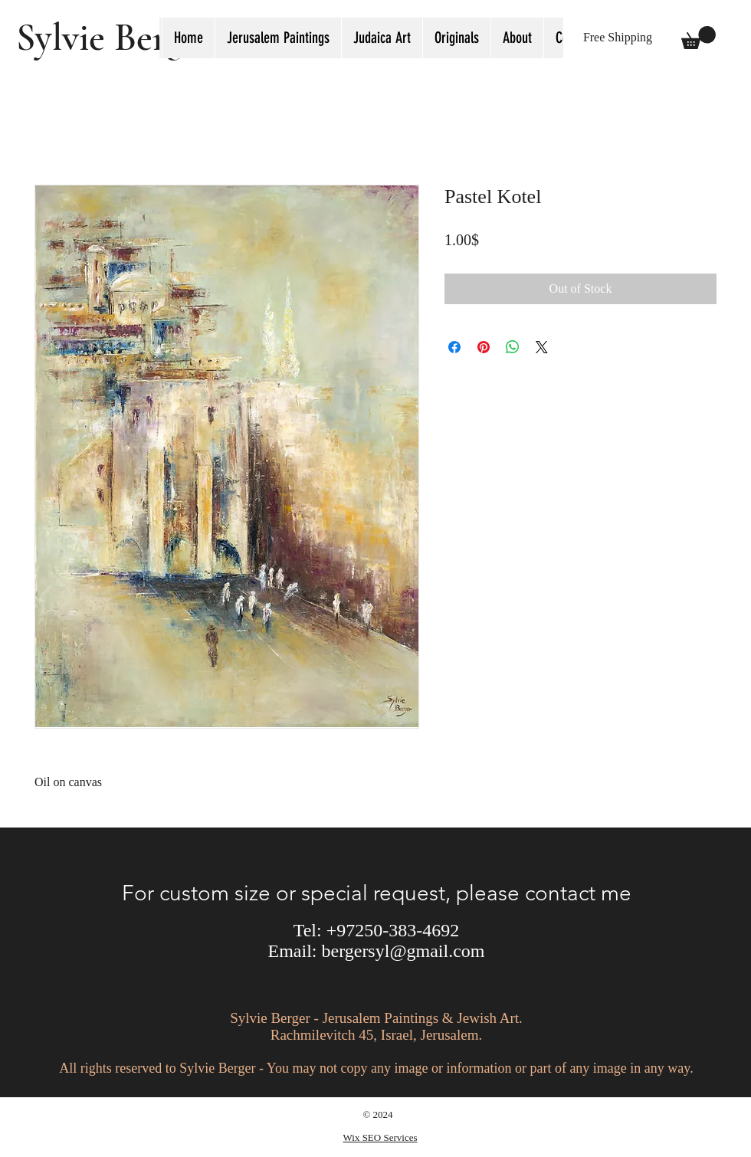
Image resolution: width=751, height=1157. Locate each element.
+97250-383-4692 (393, 930)
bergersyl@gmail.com (403, 951)
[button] (381, 38)
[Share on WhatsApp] (512, 347)
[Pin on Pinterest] (483, 347)
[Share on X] (542, 347)
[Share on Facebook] (454, 347)
